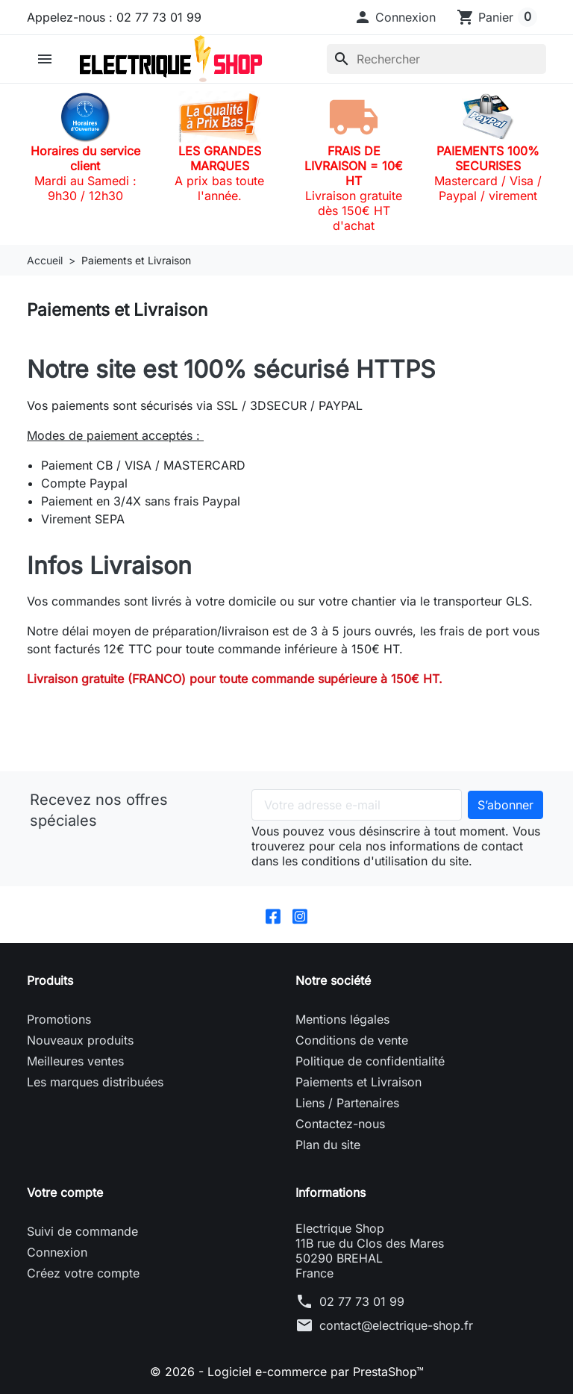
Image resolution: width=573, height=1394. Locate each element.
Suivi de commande (82, 1231)
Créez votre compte (83, 1273)
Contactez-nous (340, 1123)
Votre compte (65, 1192)
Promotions (59, 1019)
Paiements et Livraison (358, 1081)
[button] (395, 17)
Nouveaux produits (80, 1040)
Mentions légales (342, 1019)
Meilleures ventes (75, 1061)
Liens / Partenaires (347, 1102)
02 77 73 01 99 (361, 1301)
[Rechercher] (436, 59)
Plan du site (327, 1144)
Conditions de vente (351, 1040)
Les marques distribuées (95, 1081)
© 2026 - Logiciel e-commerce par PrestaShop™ (287, 1371)
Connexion (57, 1252)
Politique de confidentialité (370, 1061)
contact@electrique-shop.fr (396, 1325)
